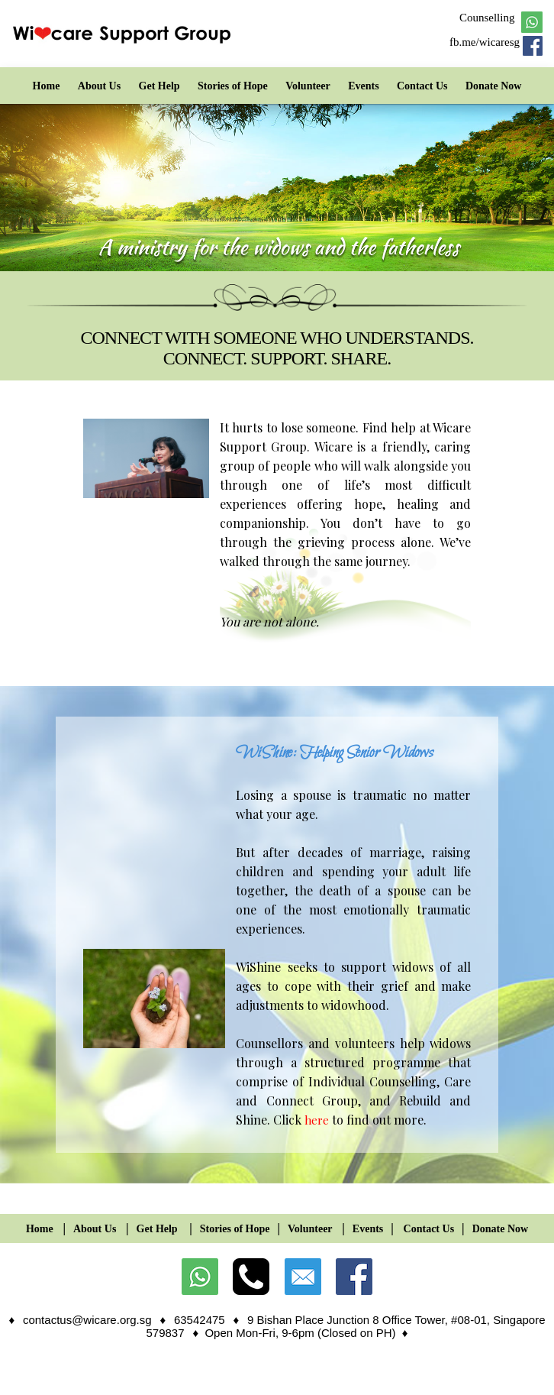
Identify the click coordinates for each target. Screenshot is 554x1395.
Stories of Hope (233, 86)
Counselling (487, 17)
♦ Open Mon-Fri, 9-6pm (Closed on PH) (296, 1332)
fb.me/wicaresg (484, 42)
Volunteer (307, 86)
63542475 (199, 1319)
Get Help (159, 86)
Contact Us (422, 86)
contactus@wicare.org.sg (87, 1319)
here (316, 1120)
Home (46, 86)
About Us (99, 86)
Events (363, 86)
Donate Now (493, 86)
